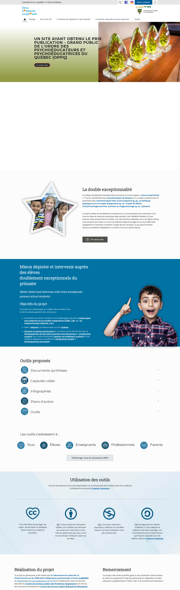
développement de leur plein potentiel (42, 334)
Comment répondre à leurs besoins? (113, 19)
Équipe (32, 19)
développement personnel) (37, 341)
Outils (137, 19)
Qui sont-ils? (46, 19)
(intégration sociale (64, 339)
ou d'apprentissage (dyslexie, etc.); (53, 321)
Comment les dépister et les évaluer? (74, 19)
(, (67, 320)
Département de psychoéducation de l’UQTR (36, 581)
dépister (35, 327)
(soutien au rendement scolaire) (68, 336)
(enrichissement (68, 334)
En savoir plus (42, 65)
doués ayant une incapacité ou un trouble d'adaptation (57, 319)
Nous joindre (143, 2)
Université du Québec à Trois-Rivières (41, 2)
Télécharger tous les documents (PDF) (92, 458)
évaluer (64, 327)
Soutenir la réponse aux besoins (39, 331)
